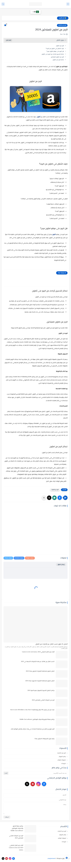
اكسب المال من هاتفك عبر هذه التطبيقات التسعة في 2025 (37, 662)
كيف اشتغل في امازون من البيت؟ (55, 49)
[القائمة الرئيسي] (68, 4)
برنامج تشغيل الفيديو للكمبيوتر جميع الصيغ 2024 (40, 690)
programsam (51, 858)
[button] (59, 498)
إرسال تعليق (61, 565)
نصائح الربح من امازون (58, 60)
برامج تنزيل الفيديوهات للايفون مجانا (44, 739)
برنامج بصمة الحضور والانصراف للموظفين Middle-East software (37, 719)
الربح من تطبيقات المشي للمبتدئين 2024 (43, 700)
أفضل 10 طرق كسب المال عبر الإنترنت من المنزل (51, 644)
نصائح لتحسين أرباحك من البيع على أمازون (53, 54)
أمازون (38, 117)
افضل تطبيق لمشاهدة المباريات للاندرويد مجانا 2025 (39, 681)
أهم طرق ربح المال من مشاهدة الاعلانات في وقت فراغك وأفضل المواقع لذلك (32, 729)
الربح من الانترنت (62, 25)
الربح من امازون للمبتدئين (57, 57)
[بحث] (3, 4)
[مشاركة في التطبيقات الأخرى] (44, 498)
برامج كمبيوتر (62, 757)
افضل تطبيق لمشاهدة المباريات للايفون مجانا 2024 (40, 671)
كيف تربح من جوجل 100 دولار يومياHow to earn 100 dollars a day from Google (32, 710)
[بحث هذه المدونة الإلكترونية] (38, 773)
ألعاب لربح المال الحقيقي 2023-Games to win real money (38, 652)
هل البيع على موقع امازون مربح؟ (55, 51)
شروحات (63, 764)
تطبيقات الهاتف (61, 760)
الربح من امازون (60, 46)
